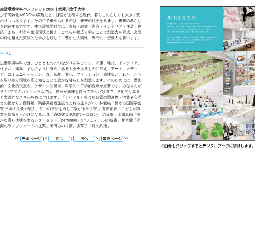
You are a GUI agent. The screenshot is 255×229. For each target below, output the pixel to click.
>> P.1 (5, 53)
